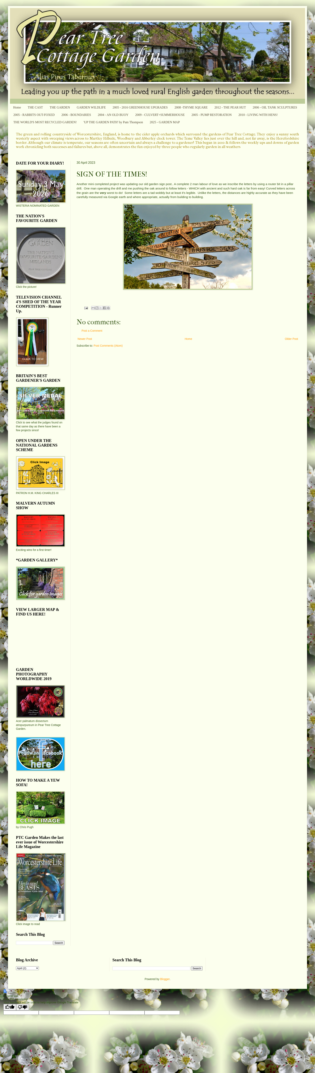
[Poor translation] (22, 1007)
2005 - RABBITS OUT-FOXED (34, 114)
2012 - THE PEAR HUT (230, 107)
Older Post (291, 338)
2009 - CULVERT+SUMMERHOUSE (160, 114)
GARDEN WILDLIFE (91, 107)
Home (17, 107)
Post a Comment (92, 330)
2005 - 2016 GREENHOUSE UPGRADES (140, 107)
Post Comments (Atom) (108, 345)
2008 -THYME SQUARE (191, 107)
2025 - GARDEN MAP (165, 122)
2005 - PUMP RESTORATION (212, 114)
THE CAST (35, 107)
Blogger (164, 979)
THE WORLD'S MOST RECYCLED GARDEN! (45, 122)
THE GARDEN (60, 107)
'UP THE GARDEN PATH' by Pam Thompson (113, 122)
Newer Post (85, 338)
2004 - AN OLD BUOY (113, 114)
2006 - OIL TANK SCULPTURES (275, 107)
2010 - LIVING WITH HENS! (258, 114)
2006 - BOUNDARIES (76, 114)
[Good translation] (9, 1007)
